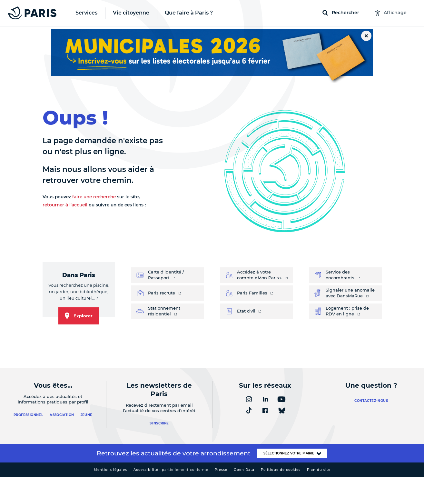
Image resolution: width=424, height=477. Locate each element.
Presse (221, 470)
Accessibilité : (170, 470)
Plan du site (318, 470)
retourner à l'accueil (65, 204)
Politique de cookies (281, 470)
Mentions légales (110, 470)
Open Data (244, 470)
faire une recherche (94, 196)
